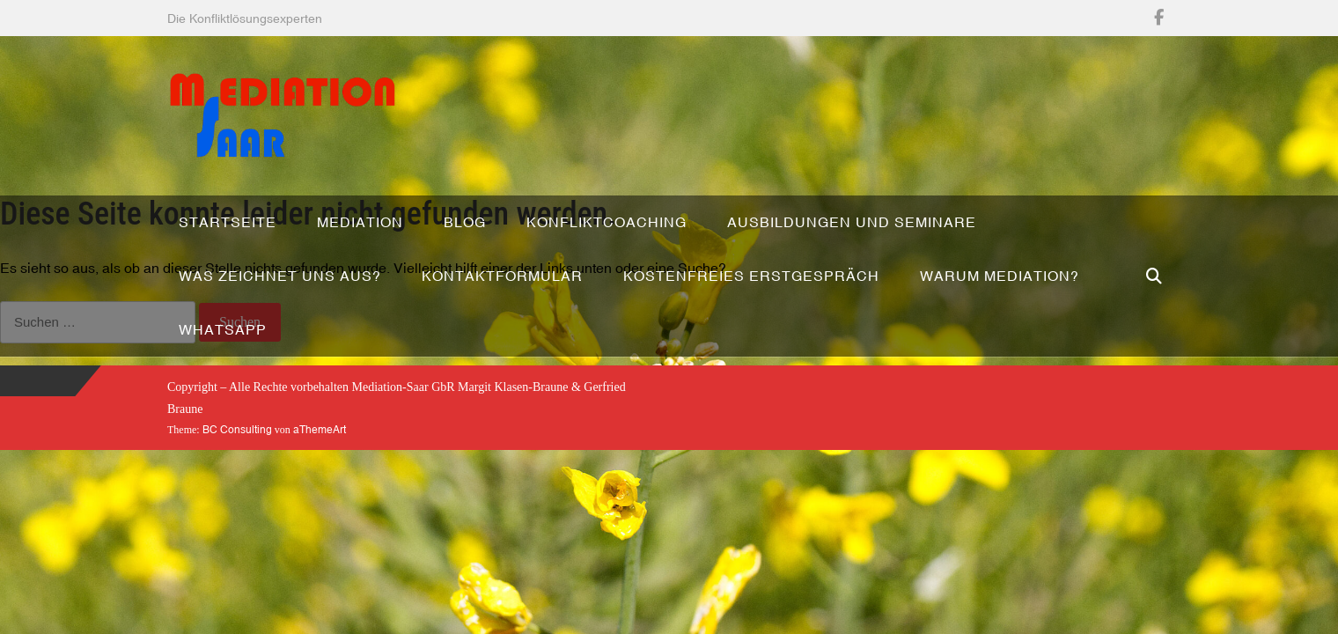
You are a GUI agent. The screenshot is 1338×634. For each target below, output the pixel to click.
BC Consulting (237, 430)
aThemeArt (319, 430)
